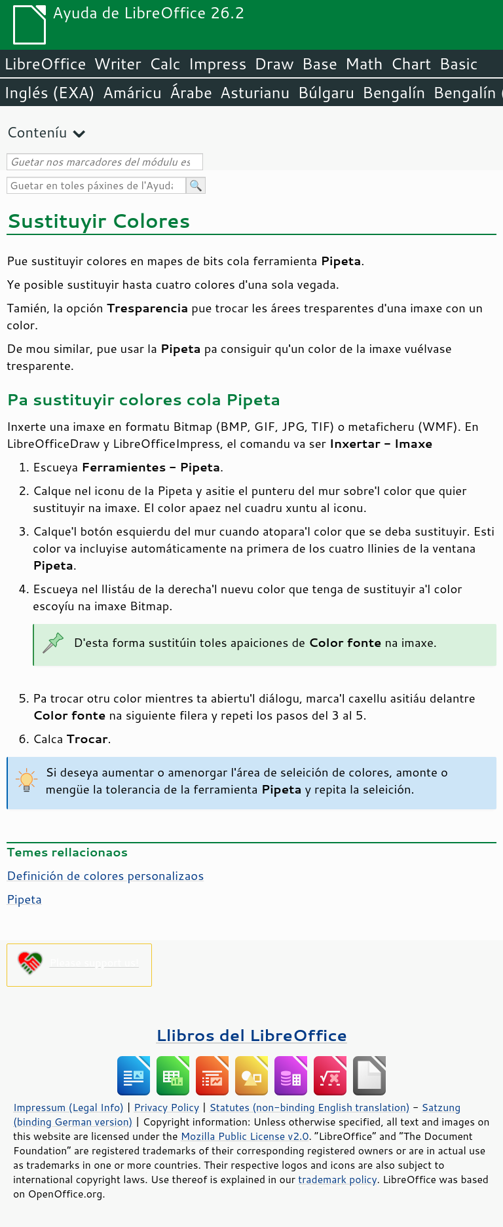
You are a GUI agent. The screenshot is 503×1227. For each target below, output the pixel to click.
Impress (218, 63)
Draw (273, 63)
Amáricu (132, 92)
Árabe (191, 92)
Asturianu (255, 92)
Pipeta (24, 898)
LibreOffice (45, 63)
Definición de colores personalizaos (105, 875)
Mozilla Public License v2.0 (245, 1136)
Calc (165, 63)
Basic (458, 63)
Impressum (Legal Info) (68, 1107)
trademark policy (337, 1179)
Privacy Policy (166, 1107)
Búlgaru (325, 92)
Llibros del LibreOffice (251, 1034)
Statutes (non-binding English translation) (309, 1107)
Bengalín (393, 92)
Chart (410, 63)
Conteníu (37, 132)
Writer (117, 63)
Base (319, 63)
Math (364, 63)
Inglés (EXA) (49, 92)
